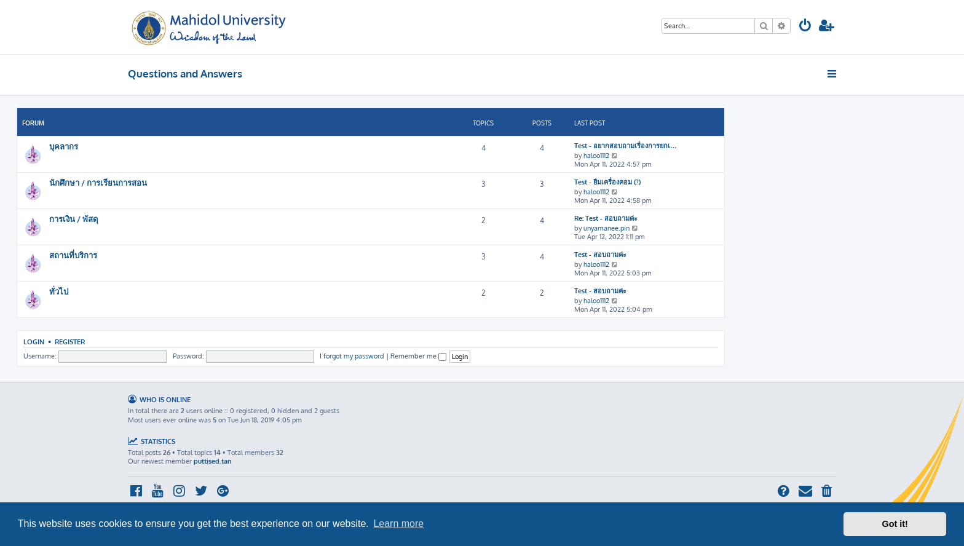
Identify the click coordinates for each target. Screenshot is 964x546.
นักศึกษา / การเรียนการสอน (98, 182)
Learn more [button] (398, 523)
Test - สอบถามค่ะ (600, 254)
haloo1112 (596, 155)
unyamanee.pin (606, 228)
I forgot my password (352, 356)
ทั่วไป (58, 291)
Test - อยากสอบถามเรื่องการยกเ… (625, 145)
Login (33, 342)
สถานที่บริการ (73, 255)
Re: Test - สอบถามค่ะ (606, 218)
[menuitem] (805, 26)
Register (70, 342)
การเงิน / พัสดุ (73, 218)
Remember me (418, 356)
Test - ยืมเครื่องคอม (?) (607, 182)
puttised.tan (213, 461)
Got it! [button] (895, 524)
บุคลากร (63, 146)
